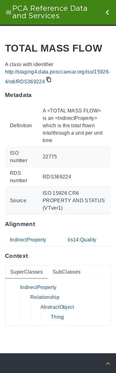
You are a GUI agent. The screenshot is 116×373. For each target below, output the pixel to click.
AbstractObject (57, 307)
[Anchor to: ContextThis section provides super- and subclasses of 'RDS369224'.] (33, 256)
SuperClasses (26, 272)
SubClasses (66, 272)
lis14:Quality (82, 239)
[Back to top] (108, 363)
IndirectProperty (28, 239)
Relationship (44, 297)
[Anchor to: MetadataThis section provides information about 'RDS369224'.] (37, 95)
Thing (57, 317)
